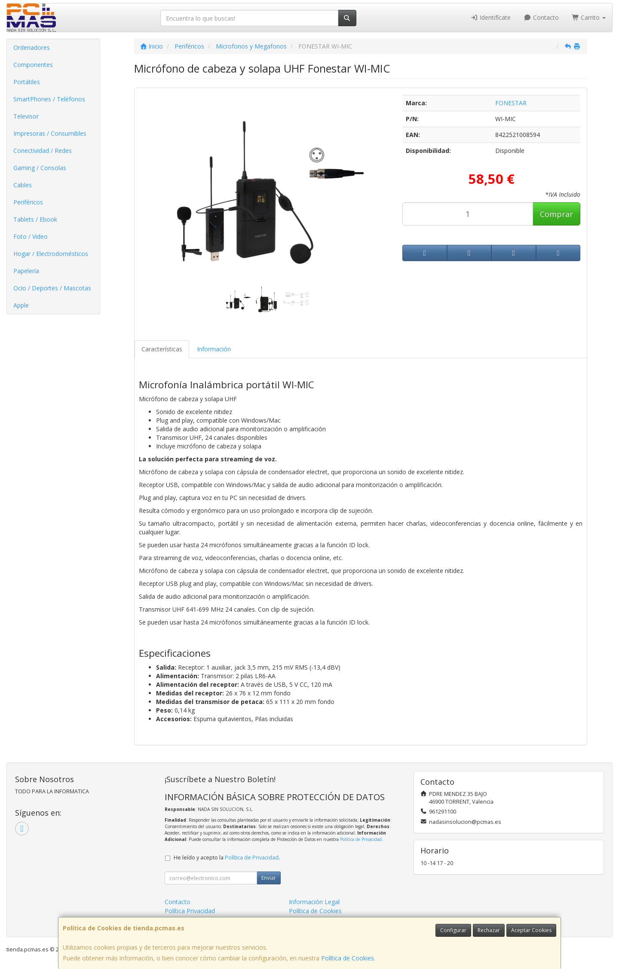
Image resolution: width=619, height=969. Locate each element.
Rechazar (489, 930)
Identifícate (491, 17)
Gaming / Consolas (39, 168)
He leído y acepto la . (227, 857)
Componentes (33, 65)
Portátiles (26, 82)
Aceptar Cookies (531, 930)
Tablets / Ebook (35, 219)
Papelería (26, 271)
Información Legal (314, 902)
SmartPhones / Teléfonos (49, 99)
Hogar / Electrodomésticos (50, 254)
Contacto (541, 17)
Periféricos (28, 202)
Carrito (589, 17)
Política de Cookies (347, 958)
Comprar (556, 214)
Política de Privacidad (361, 839)
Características (161, 349)
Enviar (268, 877)
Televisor (26, 116)
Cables (22, 185)
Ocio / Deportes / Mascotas (52, 288)
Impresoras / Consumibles (49, 133)
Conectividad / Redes (42, 150)
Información (214, 349)
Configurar (453, 930)
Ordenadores (31, 47)
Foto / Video (30, 236)
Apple (21, 305)
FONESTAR (511, 103)
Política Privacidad (190, 911)
